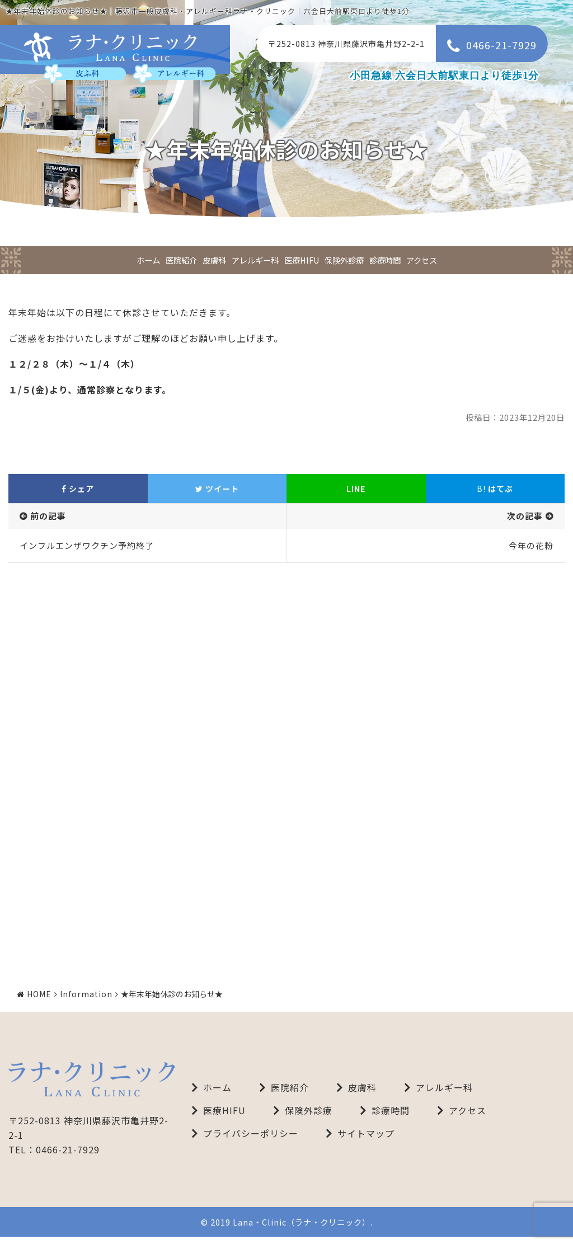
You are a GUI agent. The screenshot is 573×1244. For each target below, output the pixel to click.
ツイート (217, 488)
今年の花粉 (531, 545)
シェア (78, 488)
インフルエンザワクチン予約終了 (87, 545)
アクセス (421, 260)
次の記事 (525, 516)
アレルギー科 (255, 260)
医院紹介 (181, 260)
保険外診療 (344, 260)
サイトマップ (365, 1140)
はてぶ (495, 488)
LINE (355, 488)
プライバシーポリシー (250, 1140)
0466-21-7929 (501, 44)
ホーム (148, 260)
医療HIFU (301, 260)
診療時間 (385, 260)
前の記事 (48, 516)
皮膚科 (214, 260)
